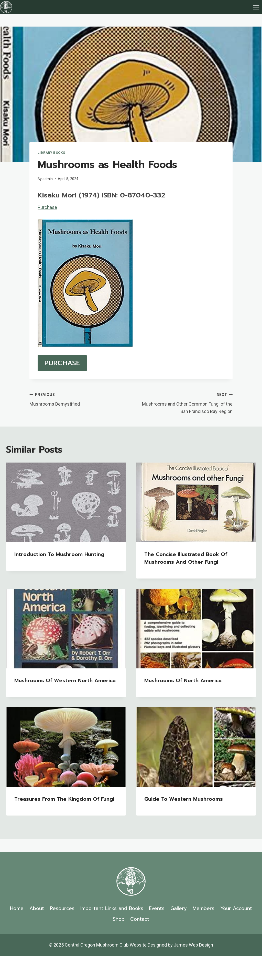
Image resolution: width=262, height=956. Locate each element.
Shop (119, 919)
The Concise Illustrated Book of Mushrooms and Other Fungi (185, 558)
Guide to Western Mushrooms (183, 799)
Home (17, 908)
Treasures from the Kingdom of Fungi (64, 799)
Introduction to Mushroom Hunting (59, 554)
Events (157, 908)
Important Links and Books (111, 908)
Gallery (178, 908)
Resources (62, 908)
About (36, 908)
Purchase (47, 207)
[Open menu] (256, 7)
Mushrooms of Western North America (65, 680)
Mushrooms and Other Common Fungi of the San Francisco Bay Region (184, 402)
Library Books (51, 153)
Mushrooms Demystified (77, 399)
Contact (139, 919)
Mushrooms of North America (183, 680)
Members (203, 908)
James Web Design (193, 945)
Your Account (236, 908)
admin (47, 179)
